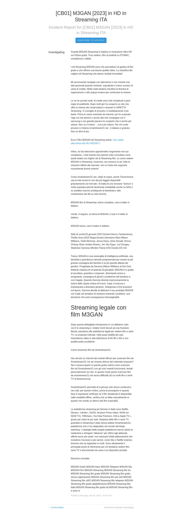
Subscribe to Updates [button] (91, 40)
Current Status (56, 507)
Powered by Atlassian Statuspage (119, 507)
